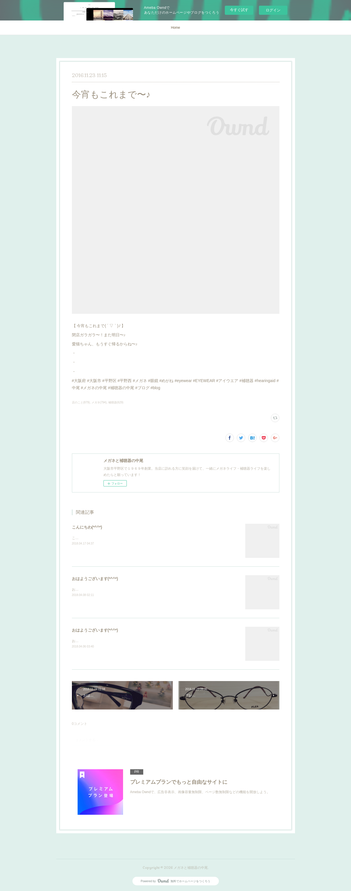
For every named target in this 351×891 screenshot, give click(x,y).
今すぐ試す (239, 10)
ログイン (273, 10)
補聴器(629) (115, 402)
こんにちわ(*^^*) (87, 527)
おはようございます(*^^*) (95, 578)
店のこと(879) (81, 402)
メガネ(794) (99, 402)
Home (175, 28)
